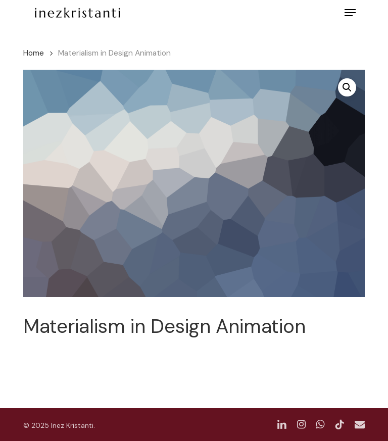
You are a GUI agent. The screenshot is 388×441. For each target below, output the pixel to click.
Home (33, 52)
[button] (350, 13)
